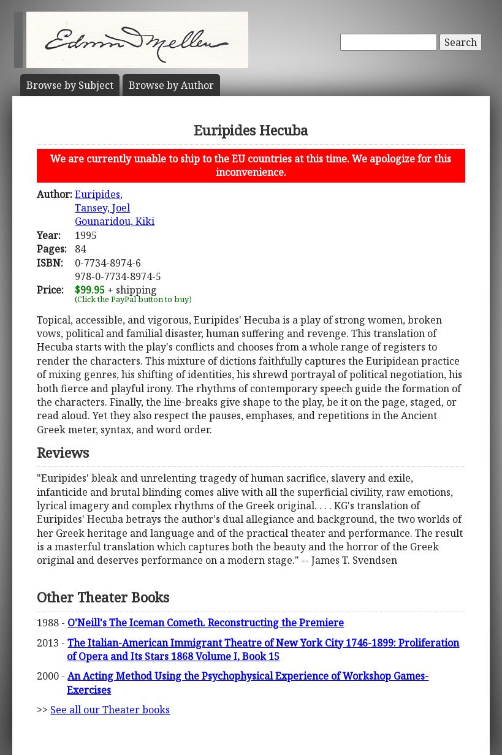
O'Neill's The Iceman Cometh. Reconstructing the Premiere (205, 622)
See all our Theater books (110, 709)
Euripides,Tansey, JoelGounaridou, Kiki (114, 208)
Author (171, 85)
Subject (69, 85)
